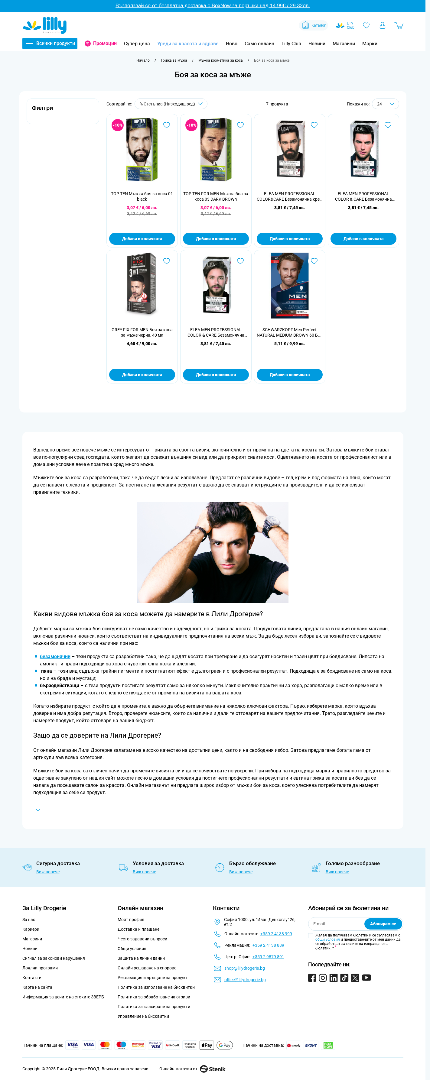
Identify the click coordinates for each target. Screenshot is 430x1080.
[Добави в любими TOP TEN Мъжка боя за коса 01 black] (167, 125)
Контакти (31, 977)
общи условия (327, 939)
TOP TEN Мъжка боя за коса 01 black (142, 196)
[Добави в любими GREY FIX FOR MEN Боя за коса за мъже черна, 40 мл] (167, 261)
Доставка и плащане (138, 929)
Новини (316, 44)
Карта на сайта (37, 987)
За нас (28, 919)
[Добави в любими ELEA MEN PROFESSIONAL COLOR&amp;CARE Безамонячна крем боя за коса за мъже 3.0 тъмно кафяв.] (314, 125)
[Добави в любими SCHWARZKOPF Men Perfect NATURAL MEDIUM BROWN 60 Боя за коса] (314, 261)
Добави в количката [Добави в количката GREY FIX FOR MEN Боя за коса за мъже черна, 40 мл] (142, 374)
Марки (369, 44)
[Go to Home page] (44, 25)
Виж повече (48, 871)
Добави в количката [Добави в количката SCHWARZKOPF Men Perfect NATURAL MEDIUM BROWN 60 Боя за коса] (290, 374)
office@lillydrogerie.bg (245, 979)
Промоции (105, 43)
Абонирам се (383, 923)
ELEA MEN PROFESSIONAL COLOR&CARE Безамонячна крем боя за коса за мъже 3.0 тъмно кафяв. (290, 196)
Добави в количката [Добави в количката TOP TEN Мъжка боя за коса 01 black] (142, 238)
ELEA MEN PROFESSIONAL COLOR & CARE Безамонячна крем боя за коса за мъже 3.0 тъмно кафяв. (363, 196)
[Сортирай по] (171, 104)
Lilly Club (291, 44)
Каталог (313, 25)
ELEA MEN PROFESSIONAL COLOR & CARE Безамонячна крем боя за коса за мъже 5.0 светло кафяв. (216, 332)
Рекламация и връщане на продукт (153, 977)
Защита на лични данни (141, 958)
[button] (63, 111)
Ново (231, 44)
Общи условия (132, 948)
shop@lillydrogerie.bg (244, 968)
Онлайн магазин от (192, 1069)
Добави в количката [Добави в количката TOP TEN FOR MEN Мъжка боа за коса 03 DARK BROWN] (216, 238)
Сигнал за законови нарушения (53, 958)
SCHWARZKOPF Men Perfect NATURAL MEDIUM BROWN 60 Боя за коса (290, 332)
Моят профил (131, 919)
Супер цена (137, 44)
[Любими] (366, 25)
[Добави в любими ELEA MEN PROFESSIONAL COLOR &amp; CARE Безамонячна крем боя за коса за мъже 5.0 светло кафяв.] (240, 261)
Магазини (344, 44)
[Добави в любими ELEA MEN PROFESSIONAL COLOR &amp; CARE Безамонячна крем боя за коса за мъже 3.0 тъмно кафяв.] (388, 125)
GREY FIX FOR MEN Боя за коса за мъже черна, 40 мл (142, 332)
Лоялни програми (40, 967)
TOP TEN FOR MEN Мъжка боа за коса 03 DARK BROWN (215, 196)
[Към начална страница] (143, 60)
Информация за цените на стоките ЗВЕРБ (63, 996)
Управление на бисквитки (143, 1016)
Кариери (30, 929)
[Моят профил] (382, 25)
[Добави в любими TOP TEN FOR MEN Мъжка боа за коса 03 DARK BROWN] (240, 125)
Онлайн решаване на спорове (147, 967)
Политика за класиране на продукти (154, 1006)
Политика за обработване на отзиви (154, 996)
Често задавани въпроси (142, 938)
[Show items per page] (385, 104)
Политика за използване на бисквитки (156, 987)
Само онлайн (259, 44)
